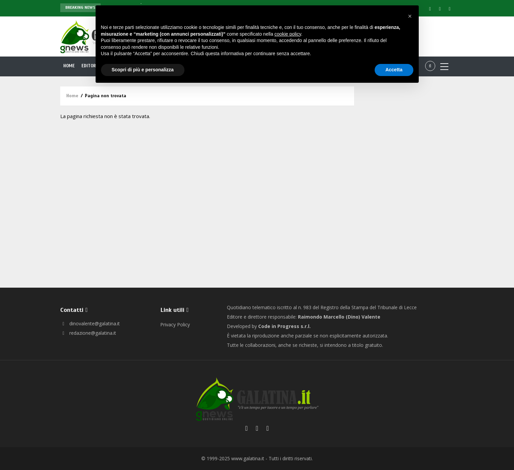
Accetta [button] (394, 69)
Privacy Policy (175, 324)
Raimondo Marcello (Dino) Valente (339, 317)
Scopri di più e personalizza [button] (143, 69)
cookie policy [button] (287, 34)
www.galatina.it (247, 458)
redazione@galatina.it (88, 333)
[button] (410, 16)
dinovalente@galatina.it (90, 323)
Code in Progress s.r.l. (284, 326)
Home (69, 66)
